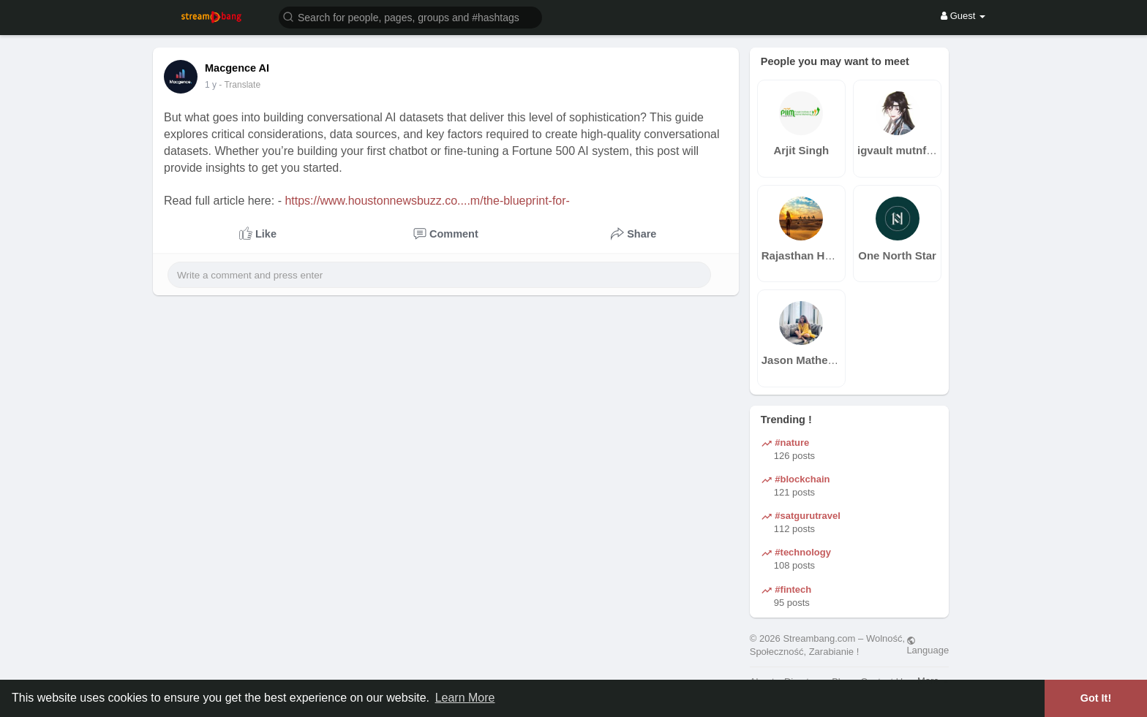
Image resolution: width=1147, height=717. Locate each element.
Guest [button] (963, 15)
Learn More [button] (465, 697)
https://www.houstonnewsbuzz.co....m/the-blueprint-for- (427, 200)
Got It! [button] (1095, 698)
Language (927, 645)
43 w (214, 85)
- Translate (247, 85)
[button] (410, 16)
